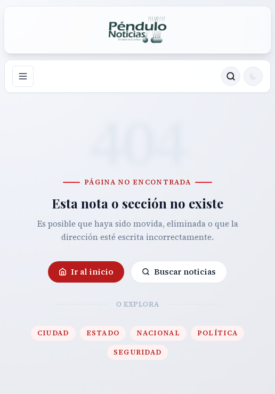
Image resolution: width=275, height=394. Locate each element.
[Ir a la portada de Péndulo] (137, 29)
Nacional (158, 332)
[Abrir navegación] (23, 76)
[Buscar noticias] (230, 76)
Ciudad (53, 332)
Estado (103, 332)
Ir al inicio (86, 271)
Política (217, 332)
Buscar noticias (179, 271)
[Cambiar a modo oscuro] (253, 76)
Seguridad (138, 352)
